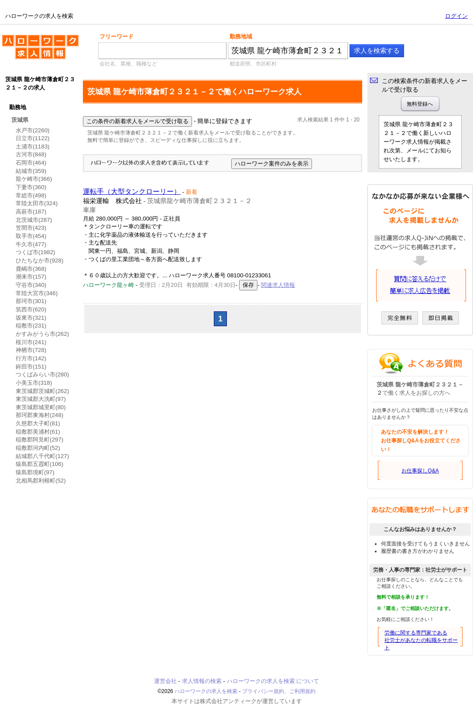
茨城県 (19, 120)
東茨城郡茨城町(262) (42, 391)
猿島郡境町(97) (35, 472)
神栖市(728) (31, 350)
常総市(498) (31, 195)
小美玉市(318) (34, 382)
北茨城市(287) (34, 220)
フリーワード (116, 36)
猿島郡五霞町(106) (39, 464)
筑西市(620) (31, 309)
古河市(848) (31, 154)
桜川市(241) (31, 342)
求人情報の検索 (202, 681)
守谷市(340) (31, 285)
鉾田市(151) (31, 366)
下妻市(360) (31, 187)
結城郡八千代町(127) (42, 456)
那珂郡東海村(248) (39, 415)
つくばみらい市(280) (42, 374)
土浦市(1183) (33, 146)
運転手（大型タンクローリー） (132, 191)
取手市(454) (31, 236)
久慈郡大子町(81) (38, 423)
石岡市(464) (31, 162)
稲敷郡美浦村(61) (38, 431)
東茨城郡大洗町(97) (41, 399)
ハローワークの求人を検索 (40, 50)
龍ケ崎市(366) (34, 179)
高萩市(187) (31, 211)
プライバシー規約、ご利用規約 (278, 691)
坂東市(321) (31, 317)
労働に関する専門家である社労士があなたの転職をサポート (421, 640)
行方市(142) (31, 358)
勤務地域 (241, 36)
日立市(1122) (33, 138)
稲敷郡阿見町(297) (39, 439)
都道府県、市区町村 (253, 64)
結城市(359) (31, 171)
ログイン (456, 16)
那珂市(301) (31, 301)
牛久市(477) (31, 244)
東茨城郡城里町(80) (41, 407)
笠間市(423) (31, 227)
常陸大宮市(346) (37, 293)
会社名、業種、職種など (128, 64)
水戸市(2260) (33, 130)
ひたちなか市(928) (39, 260)
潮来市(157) (31, 276)
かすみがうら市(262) (42, 334)
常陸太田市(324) (37, 203)
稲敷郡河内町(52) (38, 448)
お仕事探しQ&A (420, 471)
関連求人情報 (278, 285)
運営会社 (165, 681)
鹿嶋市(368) (31, 269)
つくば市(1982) (35, 252)
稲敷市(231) (31, 325)
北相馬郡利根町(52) (41, 480)
